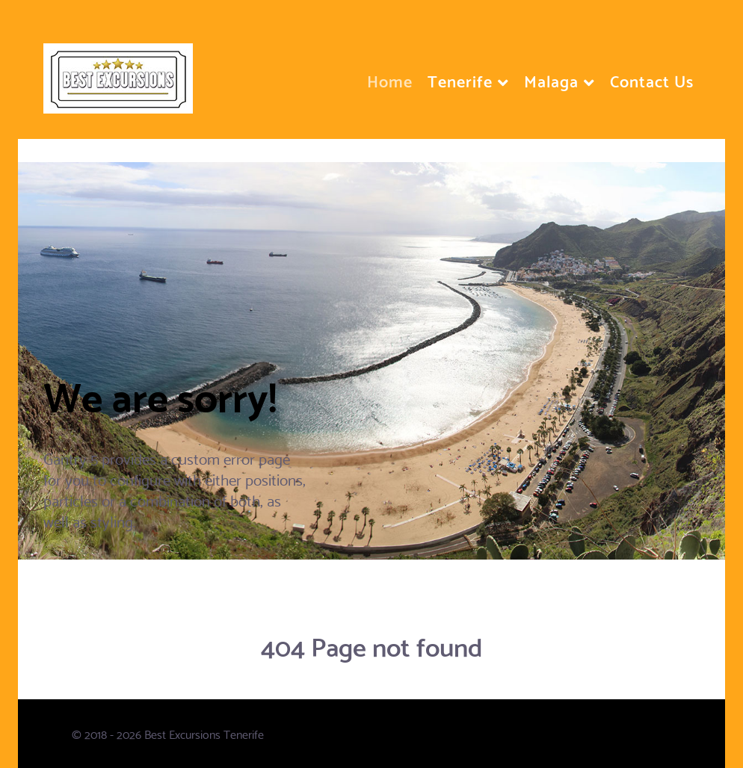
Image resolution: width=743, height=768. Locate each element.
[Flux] (118, 70)
